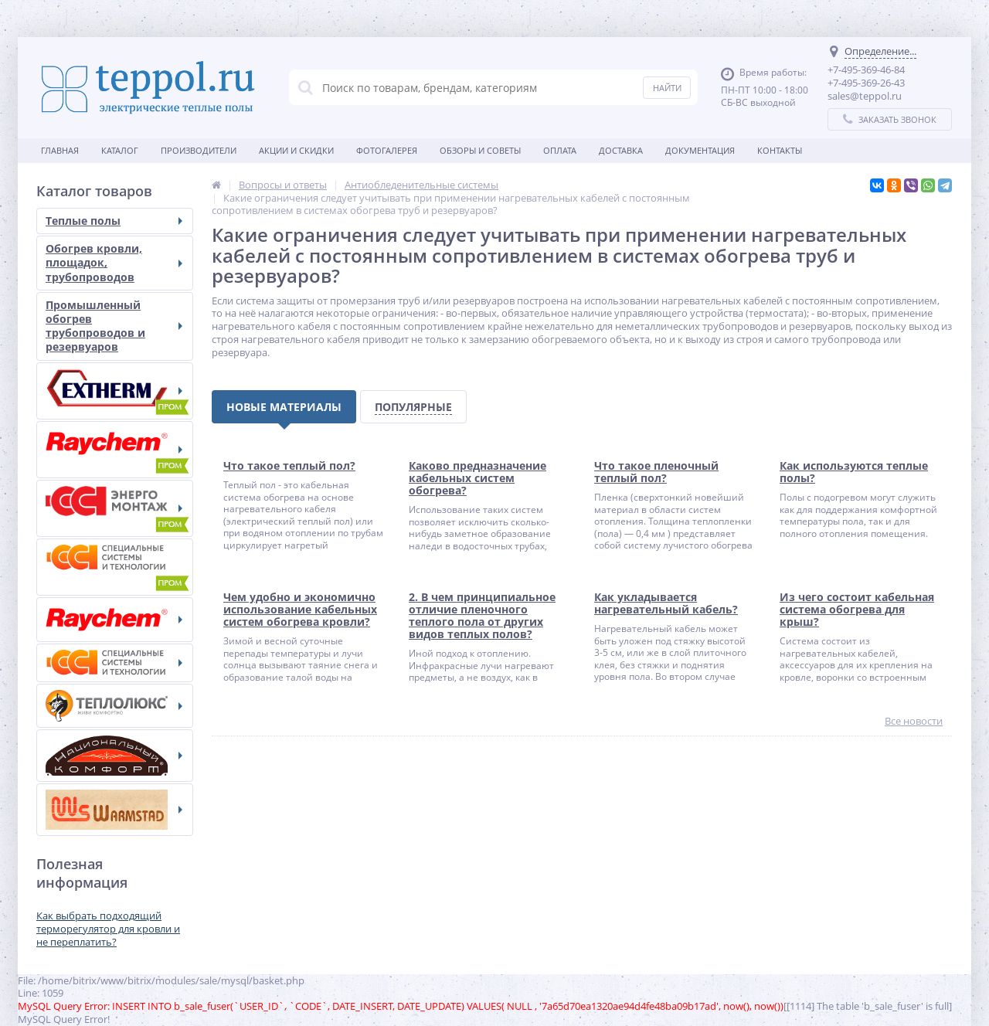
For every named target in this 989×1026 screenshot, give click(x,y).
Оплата (559, 150)
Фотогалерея (386, 150)
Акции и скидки (296, 150)
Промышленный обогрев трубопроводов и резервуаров (114, 326)
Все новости (914, 721)
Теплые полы (114, 220)
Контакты (779, 150)
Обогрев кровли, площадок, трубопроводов (114, 262)
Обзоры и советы (480, 150)
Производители (198, 150)
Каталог (119, 150)
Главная (60, 150)
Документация (700, 150)
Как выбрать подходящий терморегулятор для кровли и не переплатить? (108, 929)
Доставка (621, 150)
